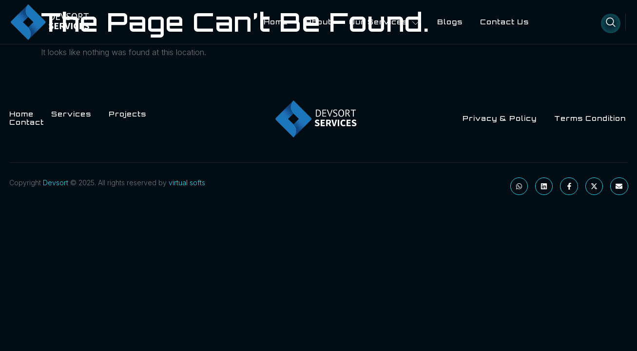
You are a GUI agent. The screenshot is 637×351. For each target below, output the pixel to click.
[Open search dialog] (610, 23)
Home (276, 22)
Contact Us (504, 22)
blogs (450, 22)
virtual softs (187, 182)
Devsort (55, 182)
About (318, 22)
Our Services (384, 22)
